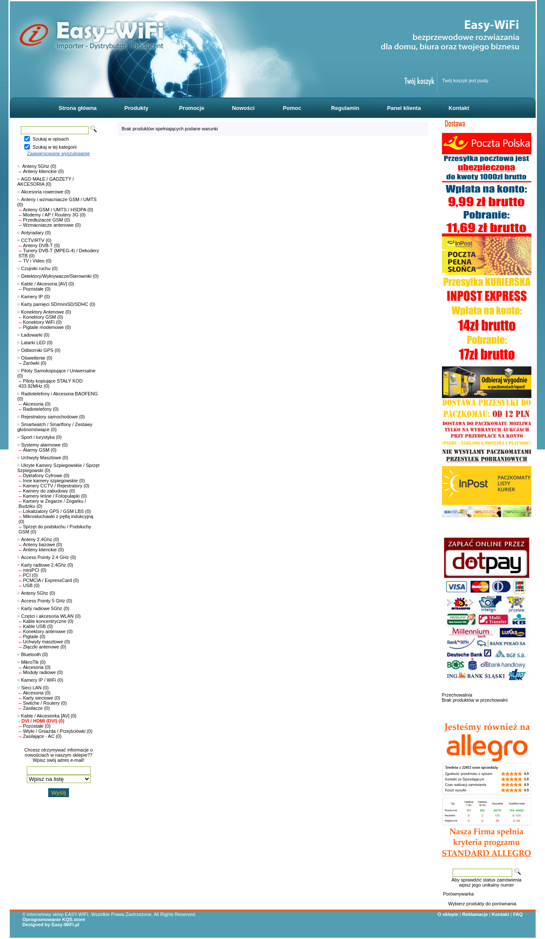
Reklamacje (475, 914)
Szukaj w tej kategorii (55, 147)
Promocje (191, 108)
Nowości (243, 108)
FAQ (518, 914)
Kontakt (458, 108)
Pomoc (292, 108)
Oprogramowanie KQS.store (54, 919)
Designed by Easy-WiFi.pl (51, 924)
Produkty (136, 108)
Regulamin (345, 108)
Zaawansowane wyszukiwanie (58, 153)
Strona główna (78, 108)
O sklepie (448, 914)
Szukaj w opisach (51, 138)
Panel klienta (404, 108)
